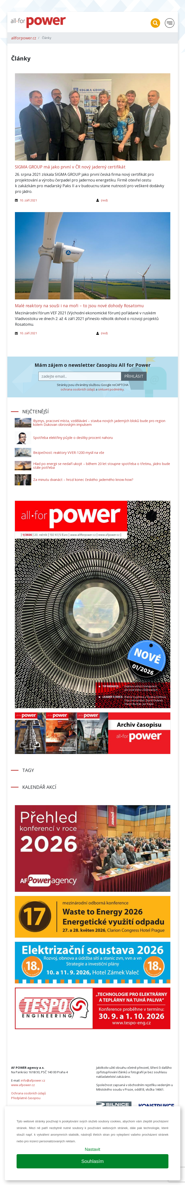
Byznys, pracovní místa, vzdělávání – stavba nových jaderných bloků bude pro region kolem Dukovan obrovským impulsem (99, 422)
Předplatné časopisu (26, 1098)
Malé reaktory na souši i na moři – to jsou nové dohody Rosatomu (79, 305)
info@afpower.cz (33, 1080)
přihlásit (134, 376)
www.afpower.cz (23, 1085)
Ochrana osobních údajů (28, 1093)
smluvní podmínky (111, 389)
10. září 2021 (28, 200)
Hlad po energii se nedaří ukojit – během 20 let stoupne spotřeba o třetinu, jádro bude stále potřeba (101, 465)
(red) (104, 200)
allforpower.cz (23, 38)
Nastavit (92, 1149)
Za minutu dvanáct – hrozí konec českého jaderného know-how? (83, 479)
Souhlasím (92, 1161)
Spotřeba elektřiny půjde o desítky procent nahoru (73, 437)
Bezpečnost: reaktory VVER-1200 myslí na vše (68, 452)
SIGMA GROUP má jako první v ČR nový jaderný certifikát (70, 167)
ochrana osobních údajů (78, 389)
